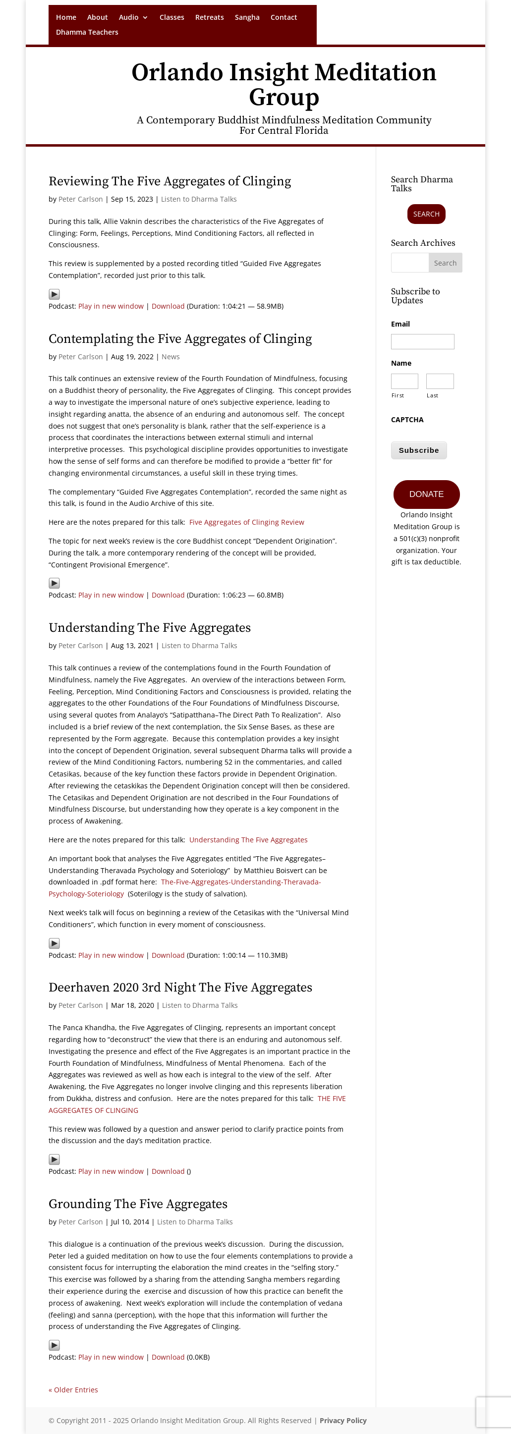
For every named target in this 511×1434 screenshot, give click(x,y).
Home (66, 18)
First (398, 395)
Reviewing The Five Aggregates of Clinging (170, 181)
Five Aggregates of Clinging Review (246, 522)
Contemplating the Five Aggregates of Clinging (180, 339)
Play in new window (111, 306)
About (97, 18)
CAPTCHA (407, 419)
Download (168, 306)
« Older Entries (73, 1389)
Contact (284, 18)
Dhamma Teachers (87, 33)
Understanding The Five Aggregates (150, 628)
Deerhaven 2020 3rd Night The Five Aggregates (180, 988)
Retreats (209, 18)
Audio (129, 18)
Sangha (247, 18)
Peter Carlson (80, 199)
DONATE (426, 493)
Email (400, 324)
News (171, 356)
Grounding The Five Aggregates (138, 1204)
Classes (172, 18)
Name (401, 363)
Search (426, 214)
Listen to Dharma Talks (199, 199)
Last (433, 395)
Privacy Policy (343, 1420)
